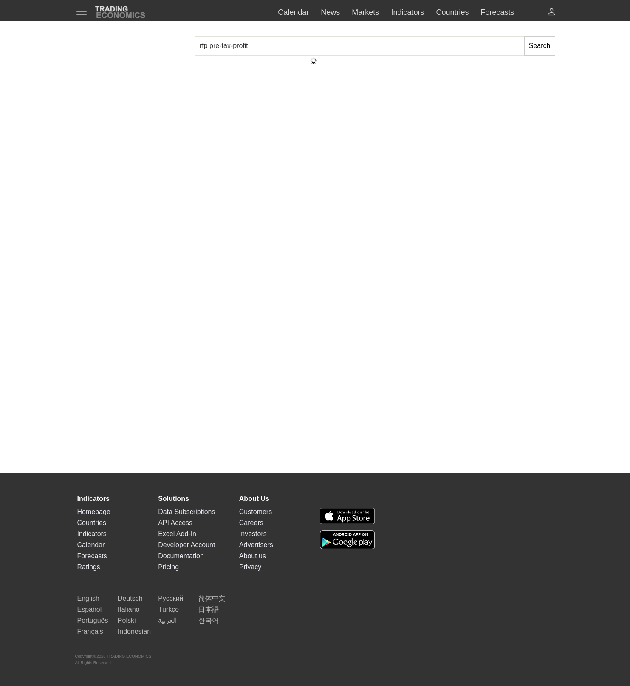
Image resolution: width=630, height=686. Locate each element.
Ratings (88, 567)
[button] (551, 13)
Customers (255, 511)
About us (252, 555)
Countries (91, 522)
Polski (127, 620)
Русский (170, 598)
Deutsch (130, 598)
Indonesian (134, 631)
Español (89, 609)
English (88, 598)
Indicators (92, 533)
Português (92, 620)
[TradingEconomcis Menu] (84, 11)
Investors (253, 533)
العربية (167, 620)
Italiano (129, 609)
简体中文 (212, 598)
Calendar (91, 544)
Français (90, 631)
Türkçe (168, 609)
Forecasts (92, 555)
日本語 (208, 609)
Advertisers (256, 544)
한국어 (208, 620)
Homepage (93, 511)
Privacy (250, 567)
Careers (251, 522)
